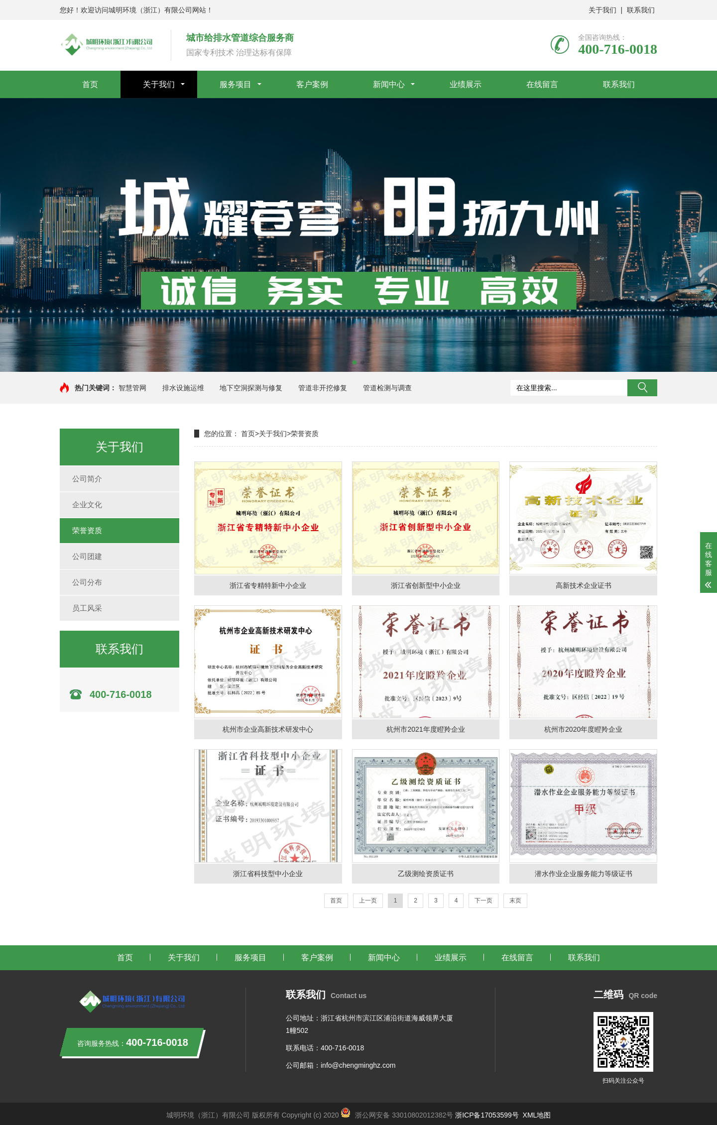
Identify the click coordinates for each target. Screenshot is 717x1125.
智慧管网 (132, 388)
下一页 (483, 900)
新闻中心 (389, 84)
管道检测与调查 (387, 388)
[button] (355, 362)
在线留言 (542, 84)
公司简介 (87, 478)
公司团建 (87, 556)
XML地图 (537, 1115)
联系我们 (641, 10)
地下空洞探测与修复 (251, 388)
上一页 (368, 900)
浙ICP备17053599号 (488, 1115)
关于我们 (602, 10)
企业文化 (87, 504)
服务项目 (235, 84)
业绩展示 (465, 84)
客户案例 (312, 84)
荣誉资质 (87, 530)
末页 (515, 900)
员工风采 (87, 608)
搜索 (642, 387)
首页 (90, 84)
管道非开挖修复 (322, 388)
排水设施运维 (183, 388)
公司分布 (87, 582)
